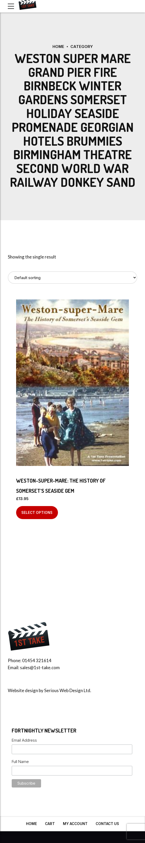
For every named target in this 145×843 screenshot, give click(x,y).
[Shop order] (72, 277)
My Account (75, 824)
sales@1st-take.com (40, 667)
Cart (50, 824)
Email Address (24, 740)
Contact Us (107, 824)
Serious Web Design (63, 690)
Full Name (20, 761)
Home (58, 46)
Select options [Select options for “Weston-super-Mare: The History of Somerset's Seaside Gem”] (36, 512)
